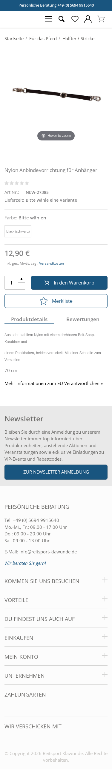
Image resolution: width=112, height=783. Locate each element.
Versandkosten (51, 263)
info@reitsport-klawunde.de (48, 552)
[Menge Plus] (21, 279)
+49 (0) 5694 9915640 (75, 5)
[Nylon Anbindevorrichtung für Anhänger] (56, 94)
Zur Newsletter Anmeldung (56, 472)
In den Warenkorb (69, 282)
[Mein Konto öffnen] (87, 19)
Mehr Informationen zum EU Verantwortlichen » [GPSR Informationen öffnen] (53, 383)
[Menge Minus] (21, 286)
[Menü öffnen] (48, 19)
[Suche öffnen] (61, 19)
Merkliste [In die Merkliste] (56, 301)
